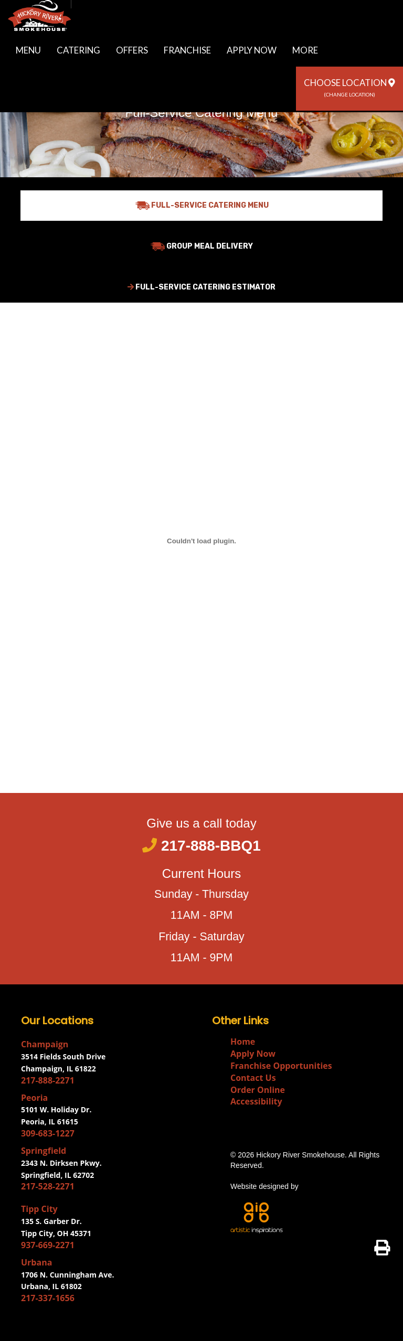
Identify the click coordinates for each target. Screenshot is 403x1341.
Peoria (34, 1097)
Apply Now (252, 50)
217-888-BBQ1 (201, 846)
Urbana (36, 1262)
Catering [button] (78, 50)
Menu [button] (28, 50)
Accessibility (256, 1101)
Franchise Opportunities (281, 1065)
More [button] (305, 50)
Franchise (187, 50)
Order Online (257, 1090)
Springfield (43, 1150)
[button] (349, 89)
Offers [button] (132, 50)
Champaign (44, 1044)
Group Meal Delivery (201, 246)
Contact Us (253, 1077)
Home (242, 1041)
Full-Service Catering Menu (202, 205)
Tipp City (39, 1209)
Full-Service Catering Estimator (201, 287)
